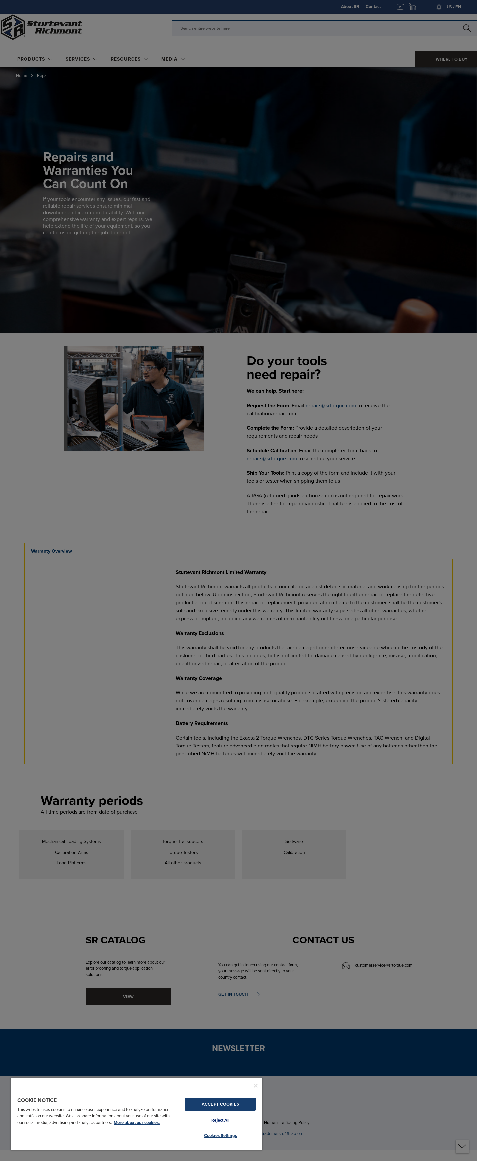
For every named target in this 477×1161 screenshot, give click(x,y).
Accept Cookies (220, 1104)
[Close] (256, 1086)
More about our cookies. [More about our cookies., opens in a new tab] (137, 1122)
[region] (136, 1114)
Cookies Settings (220, 1136)
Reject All (220, 1120)
